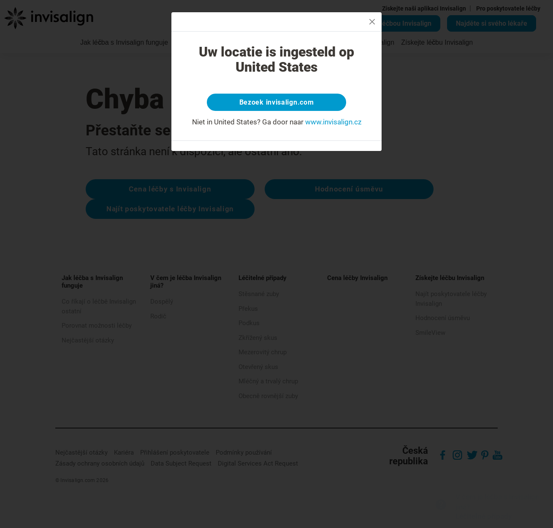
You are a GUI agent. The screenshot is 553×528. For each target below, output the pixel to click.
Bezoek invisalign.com (276, 103)
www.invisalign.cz (333, 124)
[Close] (372, 22)
